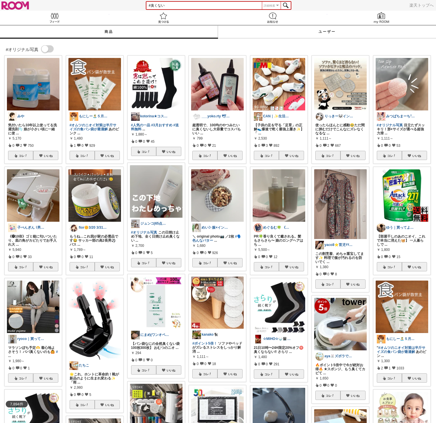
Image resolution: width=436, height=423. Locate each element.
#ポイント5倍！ (204, 343)
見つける (163, 18)
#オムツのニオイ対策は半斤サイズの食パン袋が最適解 (93, 127)
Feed (54, 18)
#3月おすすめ (161, 125)
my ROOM (381, 18)
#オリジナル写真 (144, 232)
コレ (23, 155)
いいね (48, 155)
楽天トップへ (421, 5)
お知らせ (272, 18)
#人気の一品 (140, 125)
